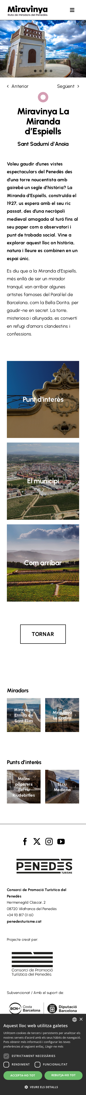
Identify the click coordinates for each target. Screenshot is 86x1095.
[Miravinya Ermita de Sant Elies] (24, 701)
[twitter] (37, 841)
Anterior (19, 86)
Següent (66, 86)
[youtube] (61, 841)
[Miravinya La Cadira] (62, 701)
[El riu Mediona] (62, 772)
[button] (10, 715)
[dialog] (43, 1054)
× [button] (81, 1019)
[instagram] (49, 841)
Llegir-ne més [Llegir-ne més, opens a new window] (54, 1046)
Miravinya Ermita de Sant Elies (23, 715)
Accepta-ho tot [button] (22, 1075)
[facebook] (25, 841)
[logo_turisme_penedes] (43, 854)
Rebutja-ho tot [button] (63, 1075)
